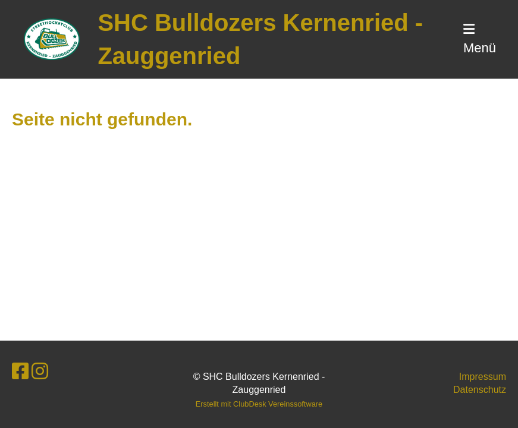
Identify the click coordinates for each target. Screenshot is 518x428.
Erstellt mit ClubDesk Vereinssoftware (259, 403)
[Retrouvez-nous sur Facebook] (20, 371)
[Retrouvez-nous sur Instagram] (40, 371)
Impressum (482, 377)
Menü (479, 39)
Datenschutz (479, 390)
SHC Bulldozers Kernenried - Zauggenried (260, 39)
